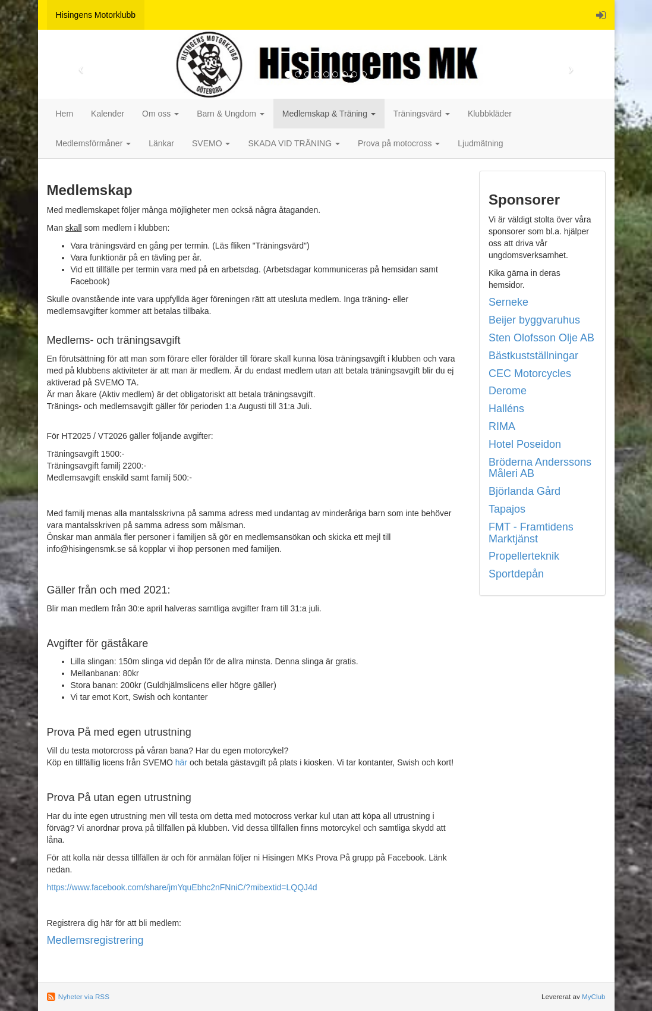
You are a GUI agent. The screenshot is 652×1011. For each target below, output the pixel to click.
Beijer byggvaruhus (534, 320)
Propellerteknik (524, 556)
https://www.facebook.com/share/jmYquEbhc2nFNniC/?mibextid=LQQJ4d (182, 887)
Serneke (508, 302)
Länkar (161, 143)
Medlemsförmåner (93, 143)
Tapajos (507, 509)
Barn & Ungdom (230, 113)
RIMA (502, 426)
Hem (65, 113)
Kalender (107, 113)
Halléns (506, 409)
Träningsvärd (421, 113)
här (181, 762)
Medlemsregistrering (95, 940)
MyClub (594, 996)
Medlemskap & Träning (329, 113)
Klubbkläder (490, 113)
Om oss (160, 113)
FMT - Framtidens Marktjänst (531, 533)
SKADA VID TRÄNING (293, 143)
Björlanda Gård (524, 491)
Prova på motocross (399, 143)
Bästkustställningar (533, 356)
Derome (508, 391)
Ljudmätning (480, 143)
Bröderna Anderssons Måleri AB (540, 468)
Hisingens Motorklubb (96, 15)
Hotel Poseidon (525, 444)
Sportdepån (516, 574)
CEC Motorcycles (530, 373)
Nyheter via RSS (83, 996)
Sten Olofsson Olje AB (541, 338)
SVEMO (211, 143)
